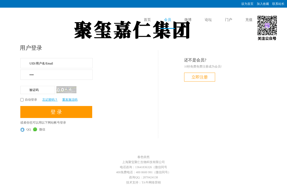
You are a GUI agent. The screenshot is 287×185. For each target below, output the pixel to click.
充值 (248, 20)
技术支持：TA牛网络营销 (143, 182)
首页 (147, 20)
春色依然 (143, 157)
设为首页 (247, 4)
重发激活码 (69, 99)
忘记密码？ (50, 99)
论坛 (208, 20)
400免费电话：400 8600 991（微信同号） (143, 172)
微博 (188, 20)
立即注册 (200, 77)
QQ (25, 130)
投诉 (269, 20)
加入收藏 (263, 4)
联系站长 (278, 4)
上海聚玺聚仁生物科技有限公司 (143, 162)
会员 (167, 20)
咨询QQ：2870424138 (143, 177)
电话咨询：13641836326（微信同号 (143, 167)
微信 (39, 129)
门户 (228, 20)
